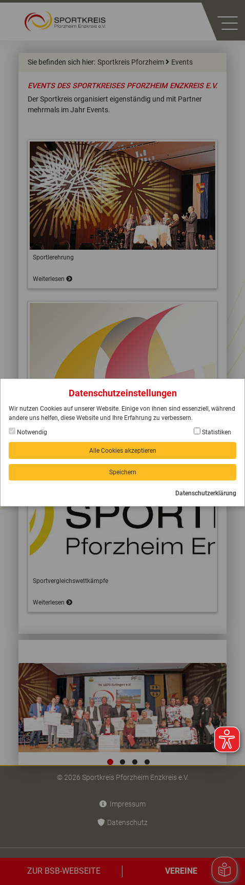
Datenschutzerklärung (205, 493)
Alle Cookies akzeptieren (122, 450)
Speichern (122, 472)
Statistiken (212, 432)
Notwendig (28, 432)
